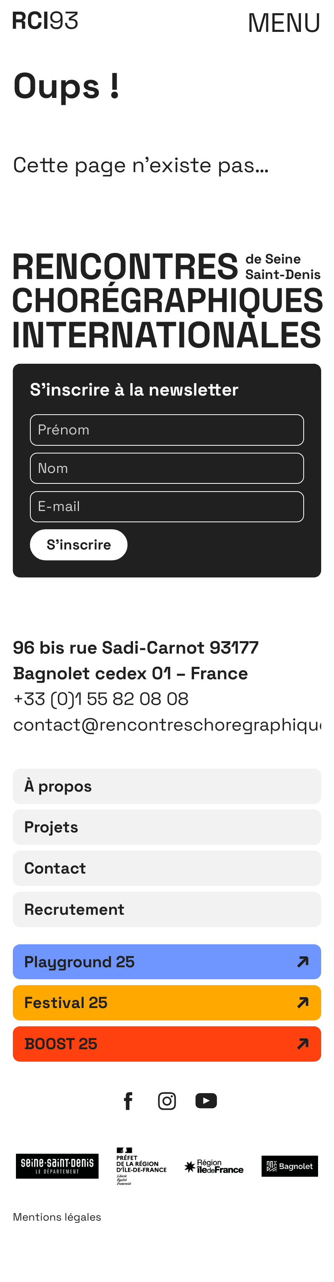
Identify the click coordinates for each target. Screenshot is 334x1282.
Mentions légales (57, 1217)
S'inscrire (79, 544)
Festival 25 (66, 1002)
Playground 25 (79, 962)
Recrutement (74, 909)
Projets (51, 827)
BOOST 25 (61, 1044)
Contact (55, 868)
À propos (58, 786)
